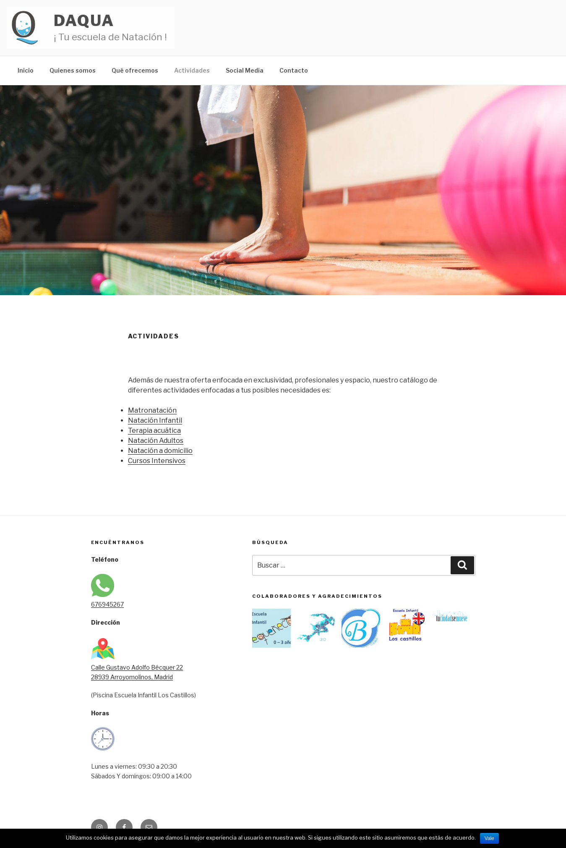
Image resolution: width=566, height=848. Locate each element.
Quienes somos (73, 70)
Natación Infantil (155, 420)
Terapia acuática (154, 430)
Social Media (244, 70)
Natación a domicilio (160, 451)
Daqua (84, 20)
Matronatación (152, 410)
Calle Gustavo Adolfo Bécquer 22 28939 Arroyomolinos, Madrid (137, 667)
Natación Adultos (155, 441)
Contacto (293, 70)
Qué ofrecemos (135, 70)
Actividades (192, 70)
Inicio (26, 70)
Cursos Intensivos (156, 461)
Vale (489, 838)
